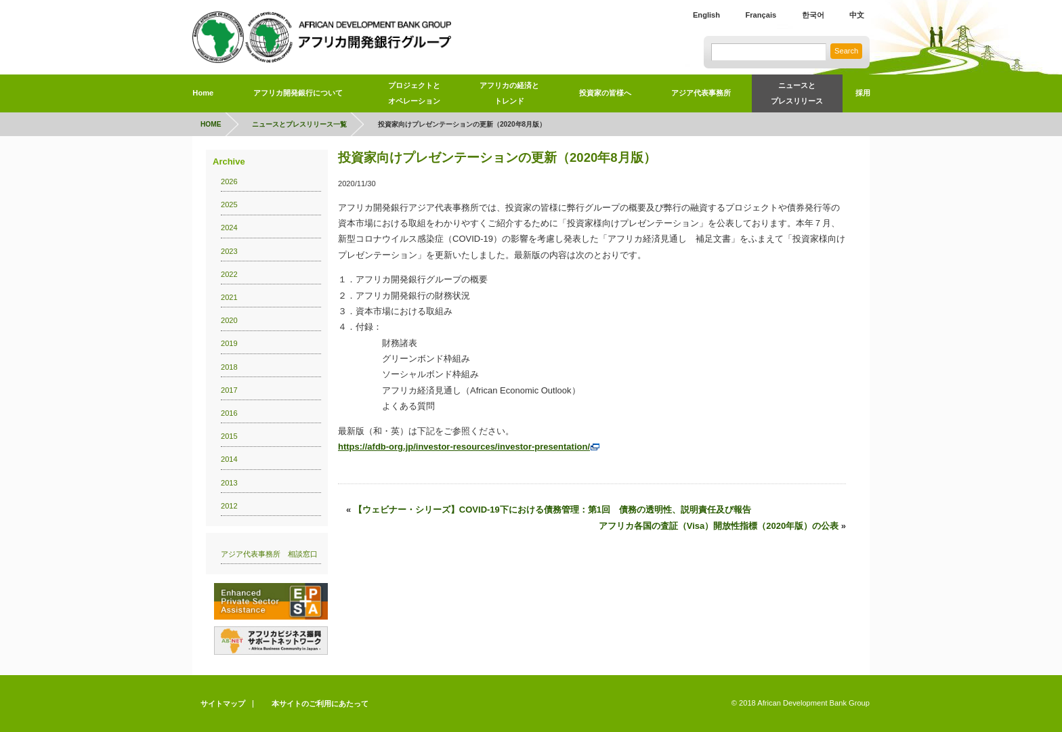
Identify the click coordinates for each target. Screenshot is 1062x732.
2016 (229, 413)
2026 (229, 181)
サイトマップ (222, 703)
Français (760, 15)
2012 (229, 506)
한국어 (813, 15)
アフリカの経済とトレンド (509, 93)
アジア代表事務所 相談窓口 (269, 554)
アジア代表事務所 (701, 93)
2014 (229, 459)
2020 (229, 320)
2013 (229, 483)
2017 (229, 390)
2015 (229, 436)
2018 (229, 367)
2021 (229, 297)
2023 (229, 251)
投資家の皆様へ (605, 93)
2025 (229, 204)
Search (846, 51)
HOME (210, 124)
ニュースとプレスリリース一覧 (299, 124)
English (706, 15)
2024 (229, 227)
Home (202, 93)
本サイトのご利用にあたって (320, 703)
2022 (229, 274)
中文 (856, 15)
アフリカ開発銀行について (298, 93)
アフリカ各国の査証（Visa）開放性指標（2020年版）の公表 (718, 526)
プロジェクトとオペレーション (414, 93)
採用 (862, 93)
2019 (229, 343)
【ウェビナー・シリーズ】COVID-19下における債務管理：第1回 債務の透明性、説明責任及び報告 (552, 509)
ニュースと (797, 95)
